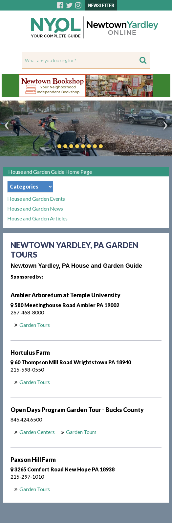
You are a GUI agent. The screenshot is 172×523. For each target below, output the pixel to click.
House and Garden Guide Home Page (50, 172)
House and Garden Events (36, 199)
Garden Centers (37, 432)
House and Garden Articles (37, 218)
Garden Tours (34, 325)
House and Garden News (35, 209)
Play (111, 146)
